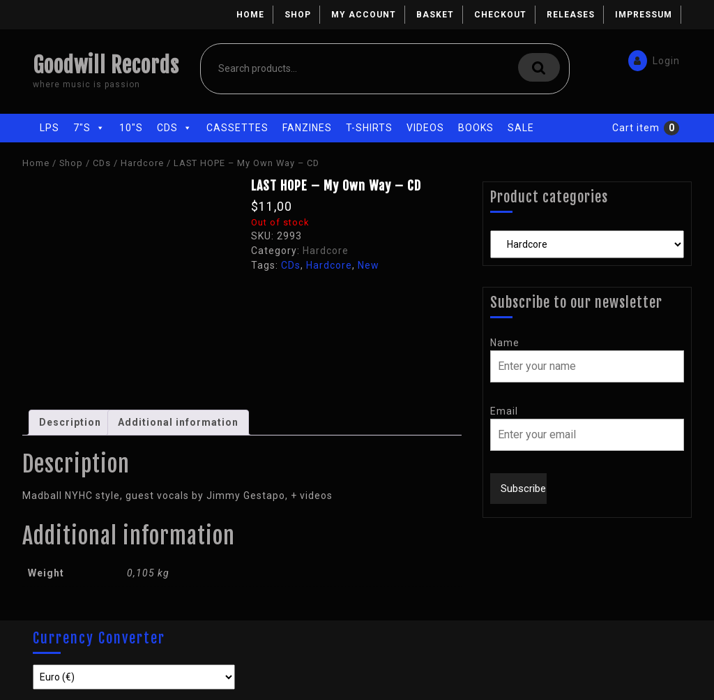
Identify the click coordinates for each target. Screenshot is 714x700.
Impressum (643, 15)
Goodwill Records (106, 65)
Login (653, 58)
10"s (131, 127)
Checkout (500, 15)
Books (476, 127)
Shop (297, 15)
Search (539, 67)
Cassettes (237, 127)
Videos (425, 127)
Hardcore (142, 163)
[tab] (70, 422)
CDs (174, 128)
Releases (571, 15)
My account (363, 15)
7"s (89, 128)
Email (504, 411)
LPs (49, 127)
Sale (521, 127)
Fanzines (307, 127)
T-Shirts (369, 127)
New (368, 265)
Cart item (636, 127)
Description (70, 422)
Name (504, 342)
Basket (435, 15)
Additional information (178, 422)
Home (250, 15)
